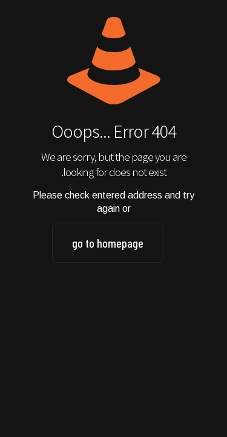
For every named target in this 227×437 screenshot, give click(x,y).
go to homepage (107, 242)
